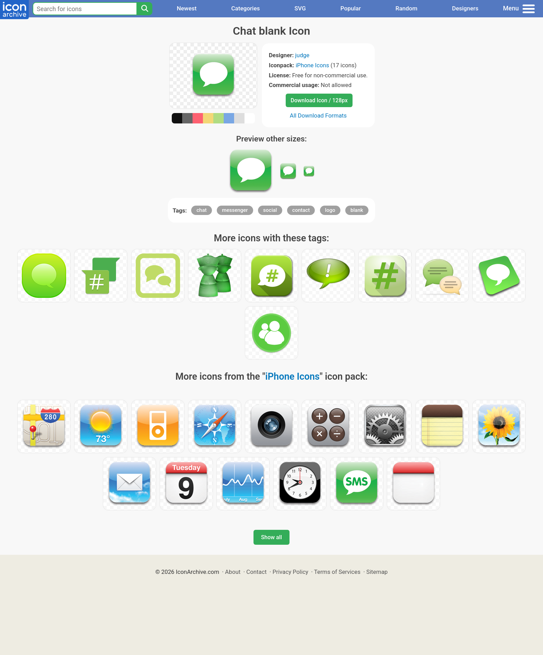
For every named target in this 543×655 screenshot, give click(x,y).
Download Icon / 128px (319, 100)
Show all (271, 537)
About (233, 571)
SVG (300, 8)
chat (201, 210)
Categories (245, 8)
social (270, 210)
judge (302, 55)
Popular (350, 8)
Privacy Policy (290, 571)
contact (301, 210)
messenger (235, 210)
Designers (465, 8)
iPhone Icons (312, 65)
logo (330, 210)
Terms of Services (337, 571)
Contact (256, 571)
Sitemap (377, 571)
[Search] (144, 8)
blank (356, 210)
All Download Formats (318, 115)
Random (406, 8)
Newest (186, 8)
